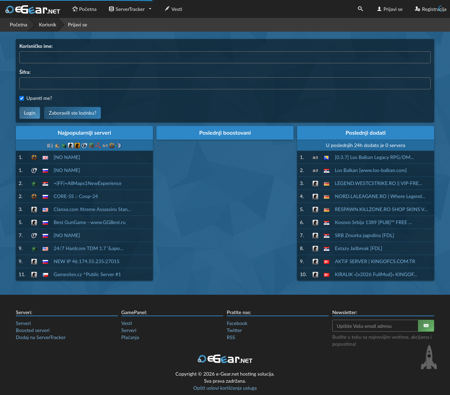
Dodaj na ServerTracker (40, 337)
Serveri (23, 323)
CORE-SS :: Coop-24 (76, 196)
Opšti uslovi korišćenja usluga (225, 388)
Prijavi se (389, 9)
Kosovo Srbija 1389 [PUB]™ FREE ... (373, 222)
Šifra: (25, 72)
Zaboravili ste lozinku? (72, 113)
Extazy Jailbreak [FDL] (358, 248)
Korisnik (47, 24)
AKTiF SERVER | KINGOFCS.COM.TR (375, 261)
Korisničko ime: (36, 46)
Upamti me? (35, 98)
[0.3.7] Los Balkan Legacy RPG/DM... (374, 157)
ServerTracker (126, 9)
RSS (231, 337)
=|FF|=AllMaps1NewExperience (88, 183)
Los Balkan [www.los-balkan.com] (371, 170)
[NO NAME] (67, 157)
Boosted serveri (33, 330)
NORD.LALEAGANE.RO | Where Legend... (380, 196)
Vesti (172, 9)
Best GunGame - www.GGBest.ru (90, 222)
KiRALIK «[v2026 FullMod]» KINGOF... (376, 274)
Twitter (234, 330)
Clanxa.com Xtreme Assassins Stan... (92, 209)
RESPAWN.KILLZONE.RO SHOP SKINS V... (381, 209)
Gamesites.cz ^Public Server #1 (87, 274)
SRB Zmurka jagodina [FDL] (364, 235)
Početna (84, 9)
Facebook (237, 323)
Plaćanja (130, 337)
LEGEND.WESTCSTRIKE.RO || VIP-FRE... (378, 183)
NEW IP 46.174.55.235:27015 (87, 261)
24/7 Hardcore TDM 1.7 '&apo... (88, 248)
